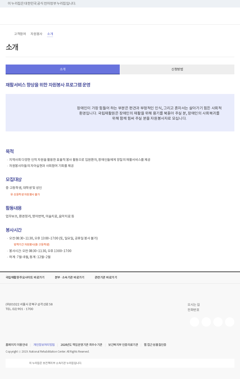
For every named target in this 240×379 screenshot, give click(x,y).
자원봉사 (36, 34)
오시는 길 (196, 305)
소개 (50, 34)
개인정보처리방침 (44, 345)
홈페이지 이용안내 (16, 345)
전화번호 (193, 310)
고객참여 (20, 34)
